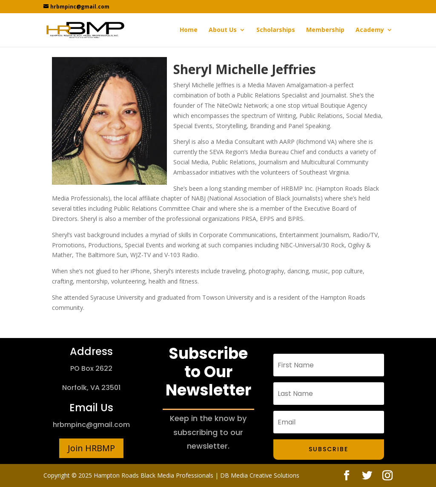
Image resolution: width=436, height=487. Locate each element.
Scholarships (275, 30)
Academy (370, 30)
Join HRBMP (91, 448)
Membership (325, 30)
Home (189, 30)
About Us (223, 30)
